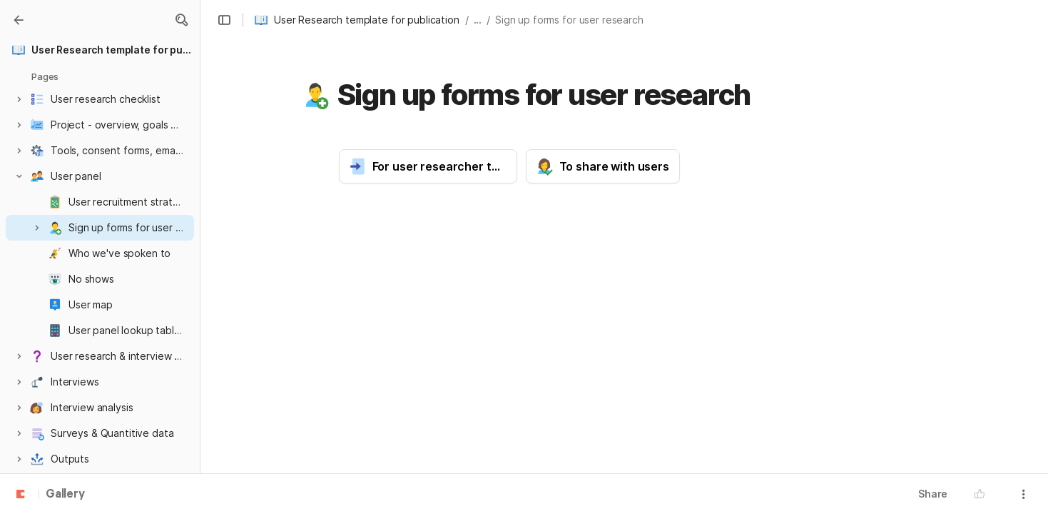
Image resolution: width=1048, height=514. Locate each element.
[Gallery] (19, 20)
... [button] (478, 20)
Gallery (65, 494)
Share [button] (932, 494)
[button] (181, 20)
